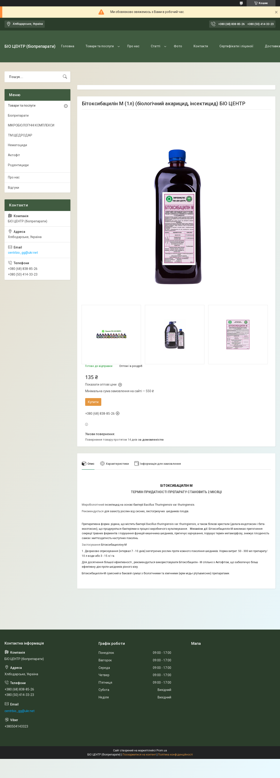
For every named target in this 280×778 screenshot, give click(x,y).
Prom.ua (161, 750)
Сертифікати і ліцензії (236, 46)
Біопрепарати (18, 115)
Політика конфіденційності (175, 754)
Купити (93, 402)
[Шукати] (64, 76)
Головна (67, 46)
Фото (178, 46)
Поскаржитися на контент (139, 754)
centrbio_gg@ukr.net (23, 252)
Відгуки (13, 187)
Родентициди (18, 165)
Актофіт (14, 155)
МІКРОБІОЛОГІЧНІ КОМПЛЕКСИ (31, 125)
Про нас (133, 46)
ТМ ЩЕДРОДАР (20, 135)
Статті (155, 46)
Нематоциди (17, 145)
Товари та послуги (100, 46)
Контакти (200, 46)
